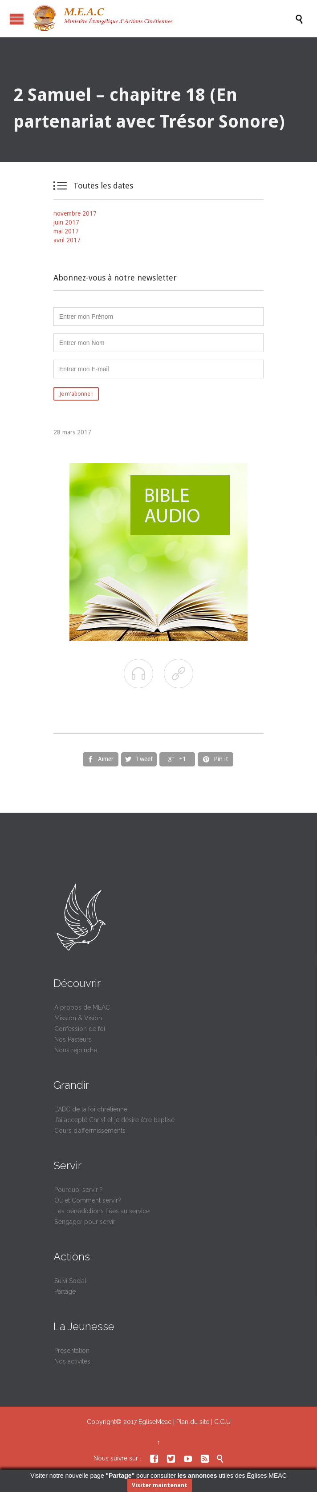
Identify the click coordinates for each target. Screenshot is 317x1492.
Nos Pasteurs (73, 1039)
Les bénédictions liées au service (102, 1211)
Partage (65, 1291)
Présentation (71, 1350)
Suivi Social (70, 1280)
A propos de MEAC (82, 1007)
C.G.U (222, 1421)
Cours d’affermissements (90, 1130)
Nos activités (72, 1361)
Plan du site (192, 1421)
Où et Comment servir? (87, 1200)
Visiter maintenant (159, 1485)
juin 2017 (66, 222)
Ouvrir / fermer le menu (16, 19)
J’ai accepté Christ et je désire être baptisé (114, 1119)
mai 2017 (66, 231)
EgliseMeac (154, 1421)
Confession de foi (79, 1028)
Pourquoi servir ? (78, 1189)
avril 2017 (67, 240)
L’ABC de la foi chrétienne (90, 1109)
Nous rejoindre (75, 1050)
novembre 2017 (75, 213)
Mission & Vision (78, 1018)
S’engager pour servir (84, 1221)
